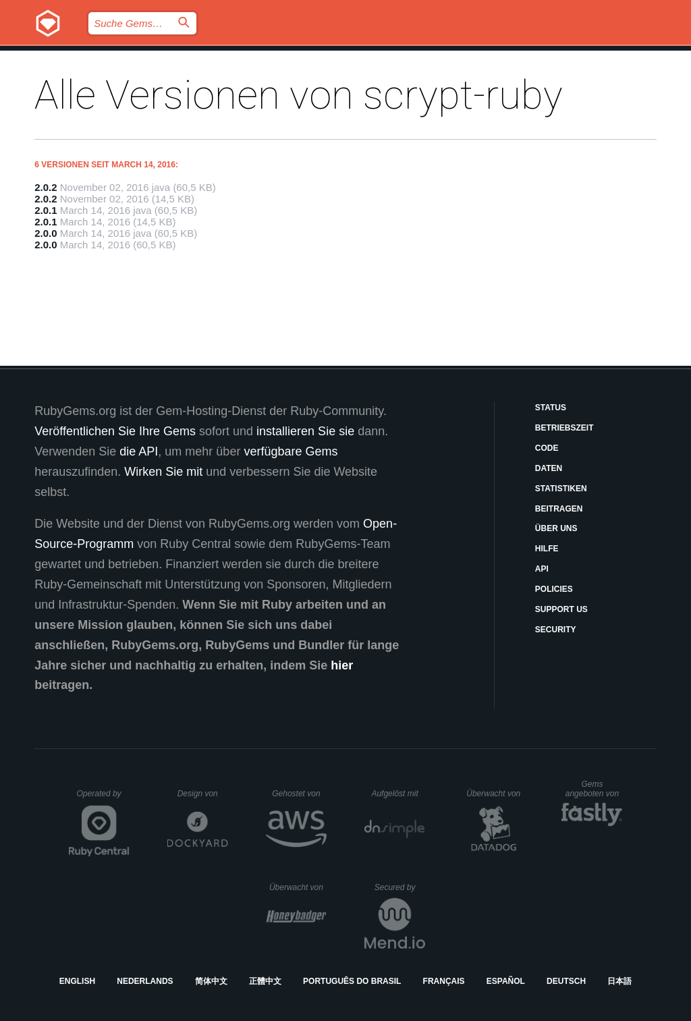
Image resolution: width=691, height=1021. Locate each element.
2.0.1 (45, 210)
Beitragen (559, 509)
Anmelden (539, 57)
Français (444, 981)
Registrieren (629, 57)
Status (550, 407)
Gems (360, 57)
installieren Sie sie (305, 431)
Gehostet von (299, 793)
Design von (202, 793)
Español (506, 981)
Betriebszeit (564, 428)
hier (342, 665)
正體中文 (265, 981)
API (542, 569)
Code (547, 448)
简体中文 (211, 981)
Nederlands (145, 981)
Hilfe (547, 548)
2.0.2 (45, 187)
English (77, 981)
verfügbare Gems (290, 451)
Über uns (556, 528)
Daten (548, 468)
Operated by (103, 798)
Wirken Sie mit (163, 471)
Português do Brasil (352, 981)
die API (138, 451)
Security (555, 629)
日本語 (619, 981)
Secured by (400, 887)
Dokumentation (442, 57)
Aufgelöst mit (398, 793)
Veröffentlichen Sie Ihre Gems (115, 431)
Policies (554, 589)
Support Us (561, 609)
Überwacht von (495, 793)
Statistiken (561, 488)
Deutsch (566, 981)
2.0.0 (45, 233)
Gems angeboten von (594, 788)
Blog (306, 57)
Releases (241, 57)
